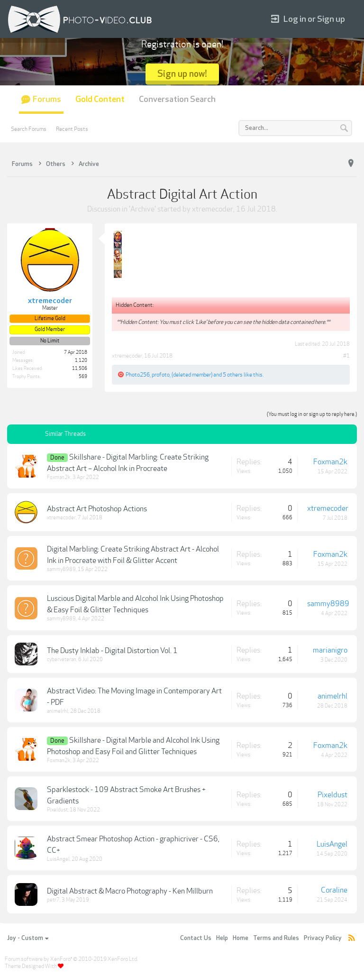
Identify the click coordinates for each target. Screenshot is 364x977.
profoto (161, 374)
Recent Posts (72, 129)
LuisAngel (58, 859)
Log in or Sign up (308, 19)
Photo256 (138, 374)
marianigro (330, 650)
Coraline (334, 890)
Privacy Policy (323, 938)
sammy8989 (61, 569)
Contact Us (195, 938)
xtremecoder (212, 209)
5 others (233, 374)
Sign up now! (182, 73)
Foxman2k (59, 477)
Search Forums (28, 129)
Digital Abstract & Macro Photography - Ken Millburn (130, 891)
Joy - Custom (27, 938)
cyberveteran (61, 659)
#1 (346, 355)
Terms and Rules (276, 938)
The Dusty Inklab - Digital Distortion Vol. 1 (112, 650)
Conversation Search (177, 99)
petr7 (53, 900)
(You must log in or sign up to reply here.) (312, 414)
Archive (142, 209)
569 (83, 376)
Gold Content (100, 99)
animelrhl (57, 711)
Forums (47, 99)
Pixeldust (57, 810)
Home (240, 938)
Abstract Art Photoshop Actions (97, 509)
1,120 (81, 360)
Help (222, 938)
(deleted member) (192, 374)
